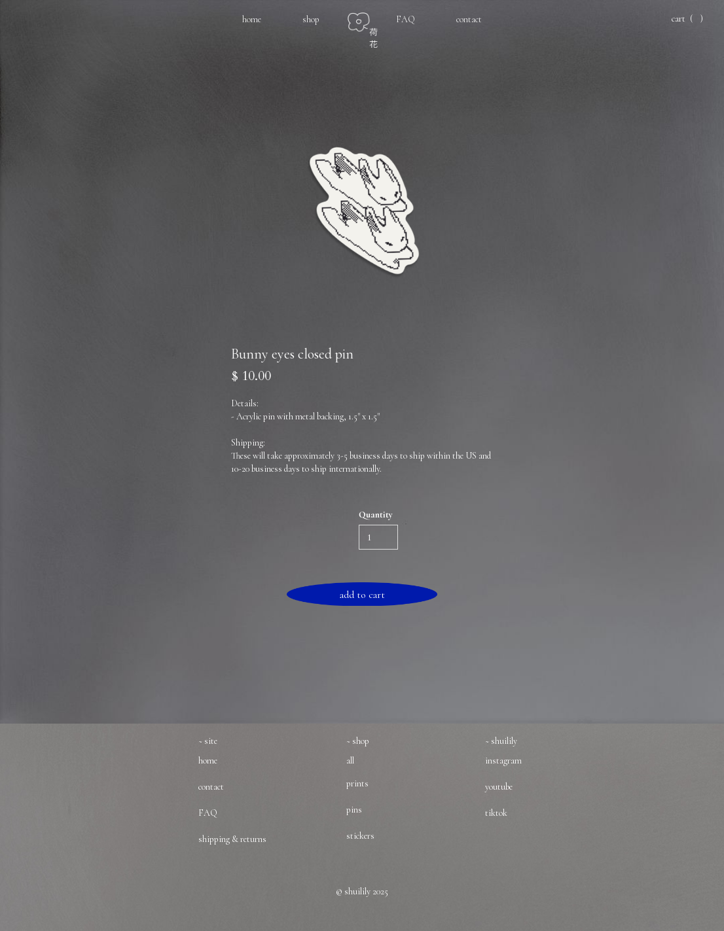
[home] (370, 24)
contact (469, 19)
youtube (499, 786)
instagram (503, 760)
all (350, 760)
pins (354, 809)
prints (357, 783)
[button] (686, 19)
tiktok (496, 812)
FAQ (405, 19)
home (251, 19)
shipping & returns (232, 839)
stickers (360, 835)
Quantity (376, 514)
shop (310, 19)
